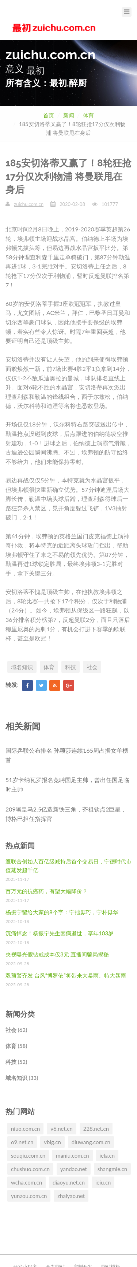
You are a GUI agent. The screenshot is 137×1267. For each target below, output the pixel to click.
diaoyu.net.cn (69, 1182)
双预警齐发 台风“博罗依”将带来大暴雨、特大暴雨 (65, 975)
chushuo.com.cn (30, 1169)
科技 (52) (16, 1061)
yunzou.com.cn (29, 1196)
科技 (70, 667)
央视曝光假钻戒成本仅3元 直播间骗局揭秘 (57, 954)
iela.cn (107, 1155)
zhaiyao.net (71, 1196)
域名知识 (22, 667)
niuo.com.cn (25, 1128)
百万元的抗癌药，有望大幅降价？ (46, 891)
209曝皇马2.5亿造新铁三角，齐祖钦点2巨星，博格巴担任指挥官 (65, 814)
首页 (48, 115)
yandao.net (73, 1169)
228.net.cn (96, 1128)
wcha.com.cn (26, 1182)
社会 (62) (16, 1030)
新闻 (68, 115)
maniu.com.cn (72, 1155)
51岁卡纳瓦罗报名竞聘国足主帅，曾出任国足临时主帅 (67, 784)
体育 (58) (16, 1046)
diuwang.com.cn (91, 1142)
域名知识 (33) (21, 1077)
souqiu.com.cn (28, 1155)
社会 (92, 667)
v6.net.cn (61, 1128)
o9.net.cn (22, 1142)
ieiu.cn (103, 1182)
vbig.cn (52, 1142)
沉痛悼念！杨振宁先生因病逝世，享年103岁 (59, 933)
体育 (88, 115)
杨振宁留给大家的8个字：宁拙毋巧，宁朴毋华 (61, 912)
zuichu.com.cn (28, 204)
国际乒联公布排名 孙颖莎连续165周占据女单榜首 (66, 755)
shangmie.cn (112, 1169)
